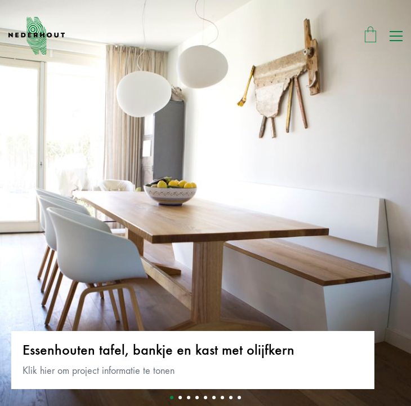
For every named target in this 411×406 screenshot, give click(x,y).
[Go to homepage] (36, 36)
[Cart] (370, 36)
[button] (396, 36)
